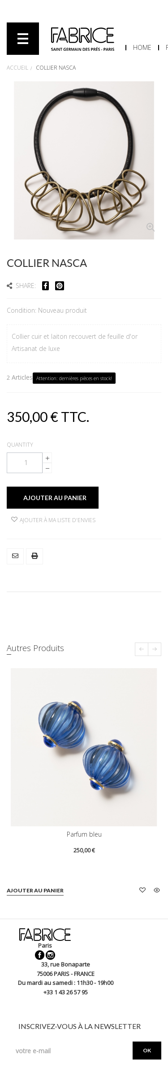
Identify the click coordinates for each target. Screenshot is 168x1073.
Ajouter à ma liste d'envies (53, 520)
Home (142, 47)
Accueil (17, 67)
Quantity (20, 444)
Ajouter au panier (35, 890)
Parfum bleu (84, 834)
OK (147, 1050)
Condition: (22, 310)
